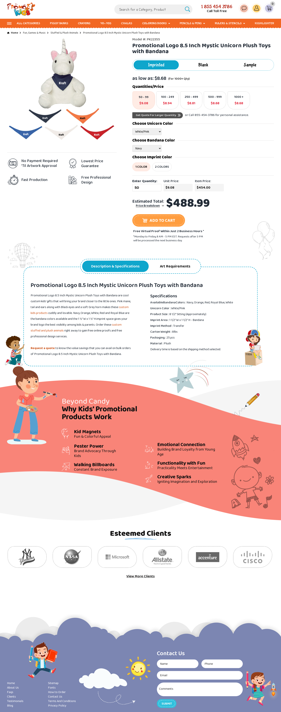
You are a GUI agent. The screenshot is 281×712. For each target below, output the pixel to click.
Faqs (10, 692)
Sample (250, 65)
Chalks (126, 23)
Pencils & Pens (191, 23)
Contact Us (55, 696)
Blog (10, 705)
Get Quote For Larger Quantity (156, 115)
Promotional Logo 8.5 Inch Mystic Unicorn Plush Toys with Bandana (121, 33)
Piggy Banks (59, 23)
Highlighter (264, 23)
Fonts (52, 687)
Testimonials (15, 701)
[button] (158, 220)
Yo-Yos (105, 23)
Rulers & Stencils (228, 23)
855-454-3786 (205, 115)
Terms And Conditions (62, 701)
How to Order (57, 692)
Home (14, 33)
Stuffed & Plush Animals (64, 33)
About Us (13, 687)
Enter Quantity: (144, 181)
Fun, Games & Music (34, 33)
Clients (11, 696)
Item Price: (203, 181)
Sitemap (53, 683)
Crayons (84, 23)
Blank (203, 65)
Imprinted (156, 65)
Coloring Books (154, 23)
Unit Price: (171, 181)
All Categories (28, 23)
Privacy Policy (57, 705)
